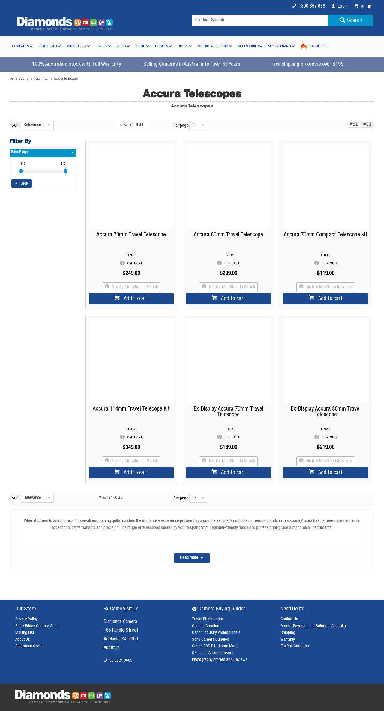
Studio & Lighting (213, 47)
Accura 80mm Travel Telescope (228, 235)
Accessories (248, 47)
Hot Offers (317, 47)
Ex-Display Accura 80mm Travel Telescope (326, 412)
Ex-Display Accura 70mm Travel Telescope (228, 412)
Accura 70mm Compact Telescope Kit (326, 235)
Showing (131, 125)
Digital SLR (47, 47)
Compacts (20, 47)
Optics (183, 47)
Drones (161, 47)
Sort (15, 125)
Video (121, 47)
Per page (181, 126)
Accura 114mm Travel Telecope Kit (131, 409)
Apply (24, 183)
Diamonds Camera (120, 622)
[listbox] (37, 125)
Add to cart (135, 299)
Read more (189, 558)
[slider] (21, 171)
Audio (141, 47)
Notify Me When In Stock (134, 287)
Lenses (101, 47)
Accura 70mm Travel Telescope (131, 235)
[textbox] (260, 20)
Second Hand (279, 47)
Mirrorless (76, 47)
